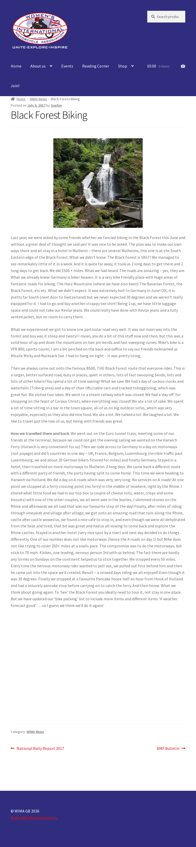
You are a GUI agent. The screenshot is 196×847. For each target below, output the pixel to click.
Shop (122, 66)
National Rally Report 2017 (40, 748)
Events (67, 66)
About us (38, 66)
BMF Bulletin (168, 748)
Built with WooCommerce (33, 817)
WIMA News (38, 99)
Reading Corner (95, 66)
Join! (15, 85)
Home (16, 66)
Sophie (56, 105)
